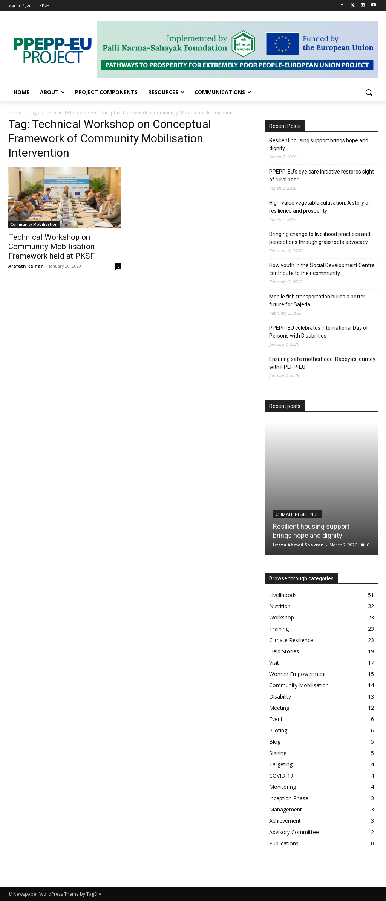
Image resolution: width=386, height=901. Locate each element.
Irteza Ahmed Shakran (298, 545)
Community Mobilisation (34, 224)
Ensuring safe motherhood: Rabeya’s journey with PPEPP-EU (322, 363)
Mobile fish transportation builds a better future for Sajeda (317, 300)
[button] (369, 92)
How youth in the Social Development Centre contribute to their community (322, 269)
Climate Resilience (297, 514)
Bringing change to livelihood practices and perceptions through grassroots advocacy (319, 238)
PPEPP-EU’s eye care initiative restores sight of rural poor (321, 176)
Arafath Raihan (26, 266)
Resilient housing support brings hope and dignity (318, 144)
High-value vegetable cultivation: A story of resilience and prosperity (320, 207)
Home (14, 113)
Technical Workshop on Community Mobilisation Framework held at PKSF (51, 246)
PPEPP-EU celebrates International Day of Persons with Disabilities (318, 332)
